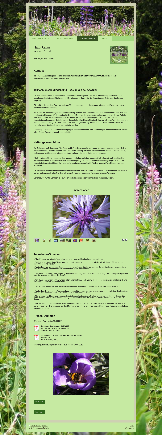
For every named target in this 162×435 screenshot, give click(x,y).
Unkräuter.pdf (45, 337)
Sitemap (44, 426)
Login (131, 426)
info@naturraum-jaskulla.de (49, 78)
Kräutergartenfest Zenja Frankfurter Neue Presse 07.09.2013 (58, 345)
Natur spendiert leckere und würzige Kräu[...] (56, 328)
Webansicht (129, 428)
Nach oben (39, 402)
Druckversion (35, 426)
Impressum (39, 412)
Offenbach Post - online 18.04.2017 (48, 321)
